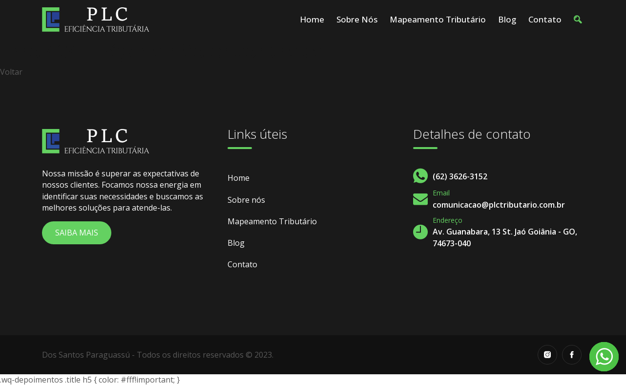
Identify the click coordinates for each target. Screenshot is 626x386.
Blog (507, 19)
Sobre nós (356, 19)
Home (312, 19)
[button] (577, 19)
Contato (545, 19)
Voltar (11, 71)
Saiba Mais (76, 232)
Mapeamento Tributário (438, 19)
